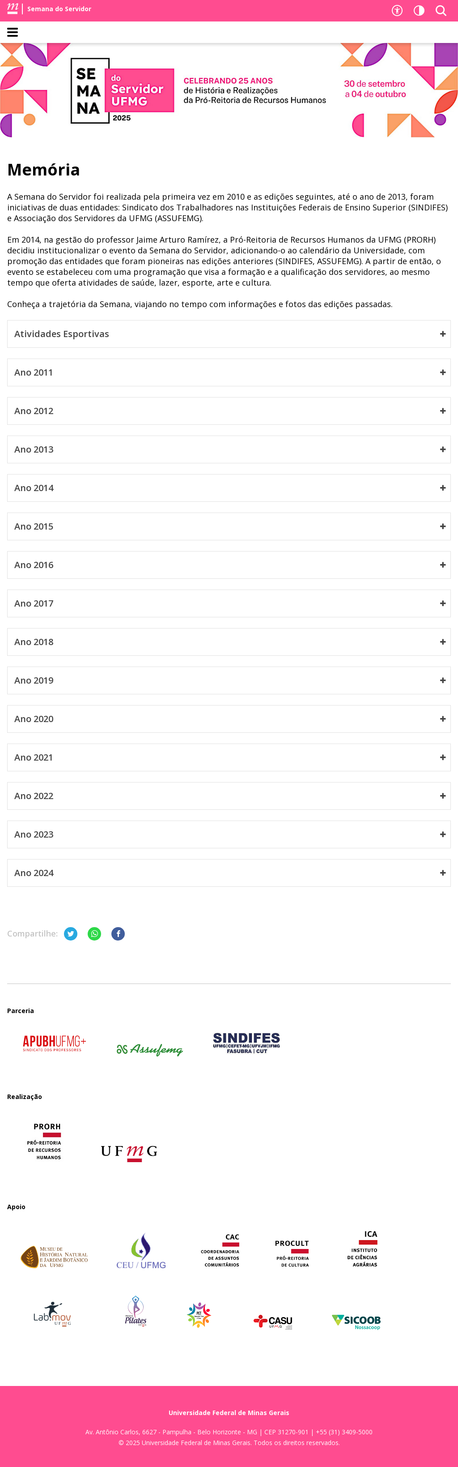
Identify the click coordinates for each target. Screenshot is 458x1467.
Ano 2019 (230, 680)
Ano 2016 (230, 565)
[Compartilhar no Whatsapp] (94, 934)
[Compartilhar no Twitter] (70, 934)
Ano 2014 (230, 488)
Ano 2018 (230, 642)
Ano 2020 (230, 719)
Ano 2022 (230, 796)
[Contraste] (419, 10)
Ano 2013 (230, 449)
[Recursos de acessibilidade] (397, 10)
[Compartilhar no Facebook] (118, 934)
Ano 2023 (230, 834)
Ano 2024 (230, 873)
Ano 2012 (230, 411)
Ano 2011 (230, 372)
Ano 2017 (230, 603)
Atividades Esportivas (230, 334)
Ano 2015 (230, 526)
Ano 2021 (230, 757)
